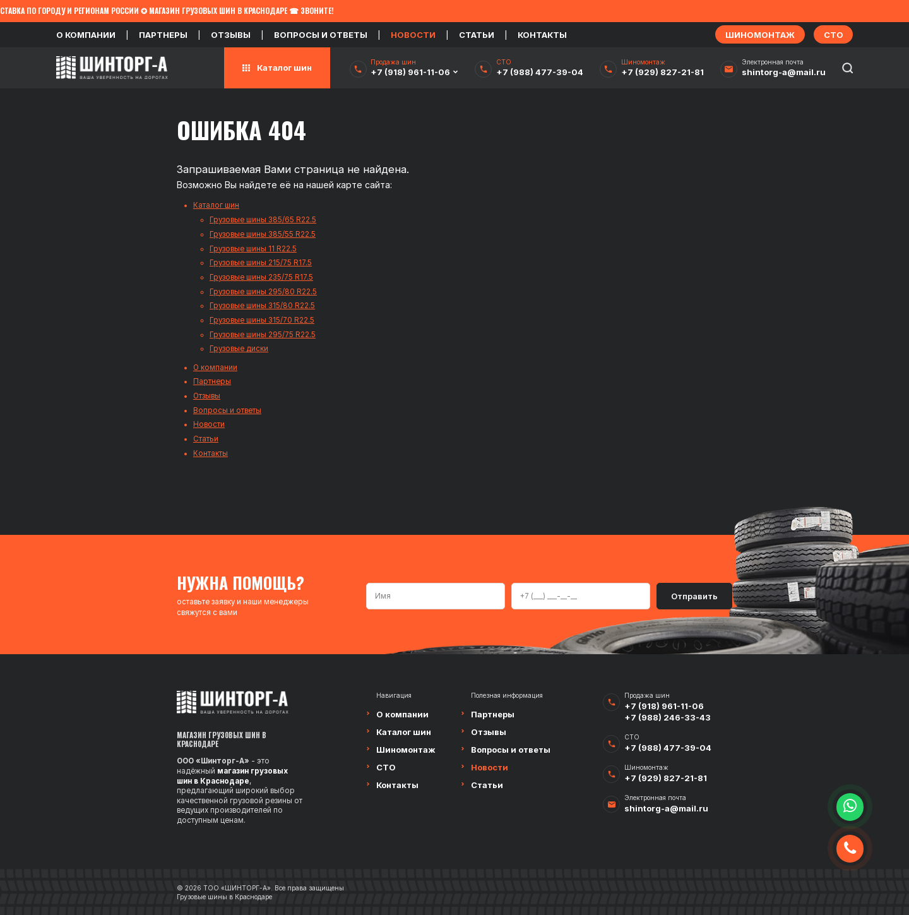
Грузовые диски (239, 348)
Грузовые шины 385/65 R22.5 (263, 219)
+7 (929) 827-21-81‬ (662, 72)
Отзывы (231, 35)
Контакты (542, 35)
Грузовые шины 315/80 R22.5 (262, 305)
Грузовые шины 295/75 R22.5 (263, 334)
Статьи (476, 35)
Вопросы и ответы (320, 35)
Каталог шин (216, 205)
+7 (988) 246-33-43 (667, 717)
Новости (413, 35)
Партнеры (163, 35)
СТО (386, 767)
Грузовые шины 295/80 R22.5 (263, 291)
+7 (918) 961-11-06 (410, 72)
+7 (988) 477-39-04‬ (539, 72)
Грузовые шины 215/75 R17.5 (261, 262)
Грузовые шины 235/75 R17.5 (261, 277)
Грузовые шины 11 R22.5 (253, 248)
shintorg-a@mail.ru (784, 72)
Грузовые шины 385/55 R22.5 (263, 234)
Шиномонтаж (406, 750)
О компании (86, 35)
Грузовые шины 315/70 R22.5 (262, 320)
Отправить (694, 596)
